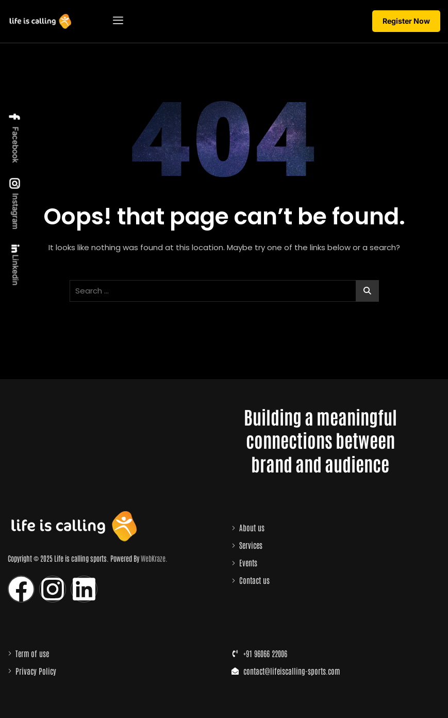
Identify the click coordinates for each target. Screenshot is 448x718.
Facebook (15, 137)
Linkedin (14, 265)
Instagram (15, 204)
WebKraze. (154, 558)
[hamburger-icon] (117, 21)
